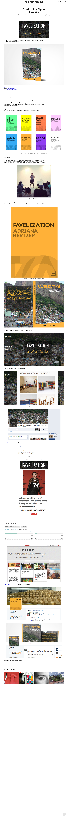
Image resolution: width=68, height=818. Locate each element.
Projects (13, 1)
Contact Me (8, 1)
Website (5, 89)
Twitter (12, 89)
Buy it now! (5, 87)
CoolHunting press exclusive (11, 88)
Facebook (9, 89)
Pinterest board (7, 584)
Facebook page (7, 442)
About (3, 1)
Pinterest (15, 89)
